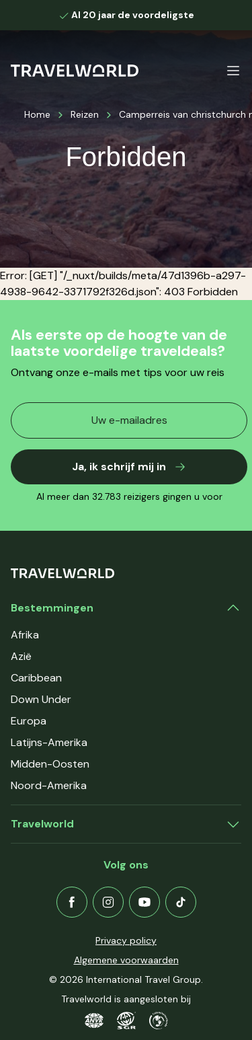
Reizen (85, 114)
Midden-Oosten (50, 764)
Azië (21, 656)
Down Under (41, 699)
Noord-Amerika (49, 785)
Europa (28, 721)
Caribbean (36, 678)
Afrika (25, 635)
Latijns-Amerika (49, 742)
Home (37, 114)
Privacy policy (126, 940)
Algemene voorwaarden (126, 960)
